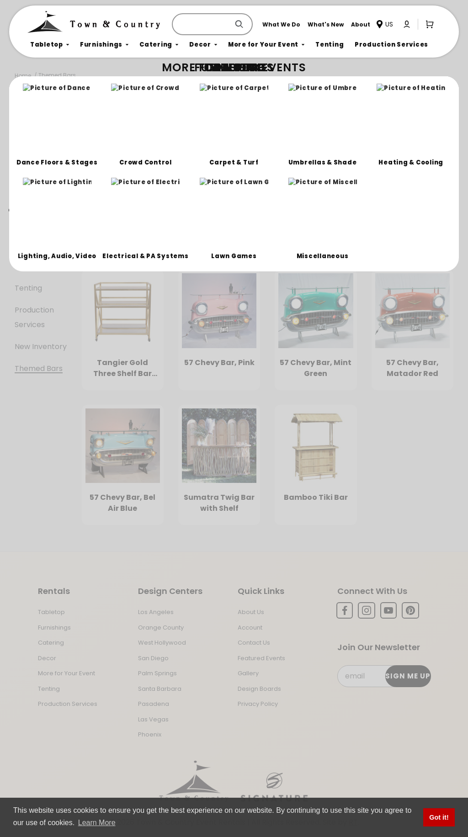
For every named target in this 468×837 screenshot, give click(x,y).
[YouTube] (388, 610)
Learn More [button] (97, 822)
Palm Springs (157, 673)
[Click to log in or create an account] (406, 24)
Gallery (248, 673)
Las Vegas (153, 719)
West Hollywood (162, 642)
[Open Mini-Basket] (428, 23)
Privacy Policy (258, 703)
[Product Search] (202, 24)
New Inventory (41, 346)
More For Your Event (40, 258)
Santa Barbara (159, 688)
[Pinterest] (410, 610)
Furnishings (34, 185)
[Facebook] (344, 610)
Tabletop (31, 164)
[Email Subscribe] (383, 676)
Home (23, 75)
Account (250, 627)
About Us (251, 612)
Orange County (161, 627)
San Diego (153, 658)
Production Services (34, 317)
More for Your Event (66, 673)
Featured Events (261, 658)
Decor (26, 229)
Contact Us (254, 642)
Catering (30, 207)
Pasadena (153, 703)
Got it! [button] (438, 817)
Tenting (28, 288)
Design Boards (259, 688)
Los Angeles (156, 612)
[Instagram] (366, 610)
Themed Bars (57, 75)
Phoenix (149, 734)
